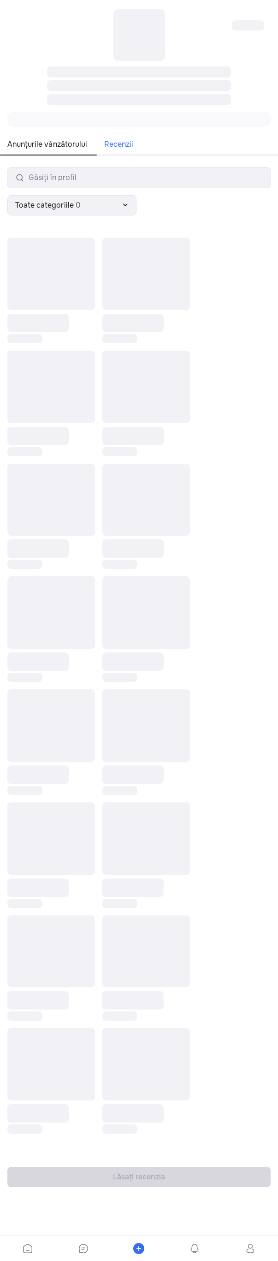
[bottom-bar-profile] (250, 1248)
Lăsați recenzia (139, 1177)
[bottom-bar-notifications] (195, 1248)
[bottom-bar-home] (27, 1248)
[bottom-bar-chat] (84, 1248)
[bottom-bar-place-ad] (139, 1248)
